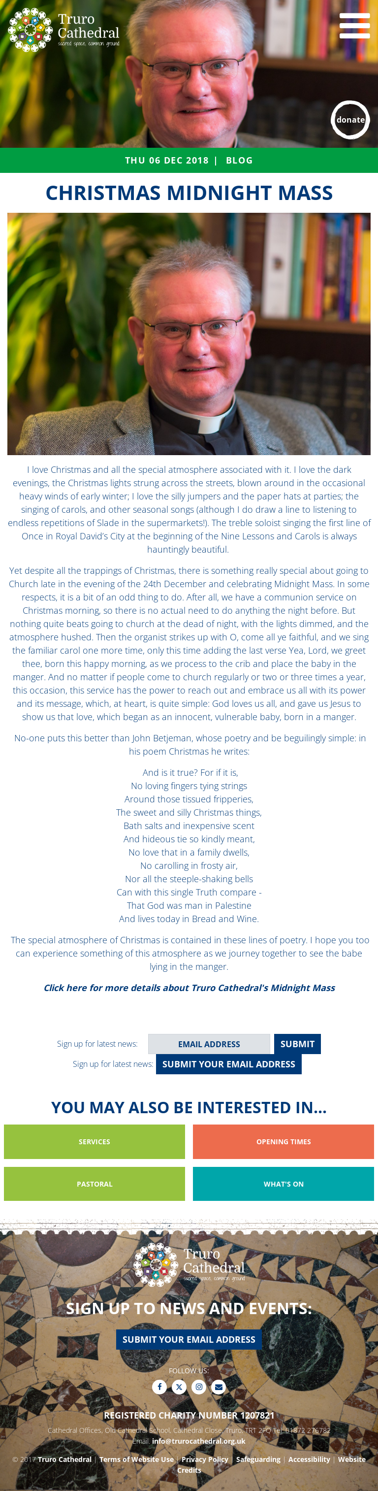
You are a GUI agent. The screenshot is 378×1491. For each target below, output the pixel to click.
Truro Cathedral (65, 1459)
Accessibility (309, 1459)
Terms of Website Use (136, 1459)
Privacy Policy (205, 1459)
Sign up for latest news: (97, 1043)
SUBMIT (298, 1044)
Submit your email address (228, 1064)
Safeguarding (258, 1459)
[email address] (209, 1044)
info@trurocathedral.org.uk (199, 1441)
